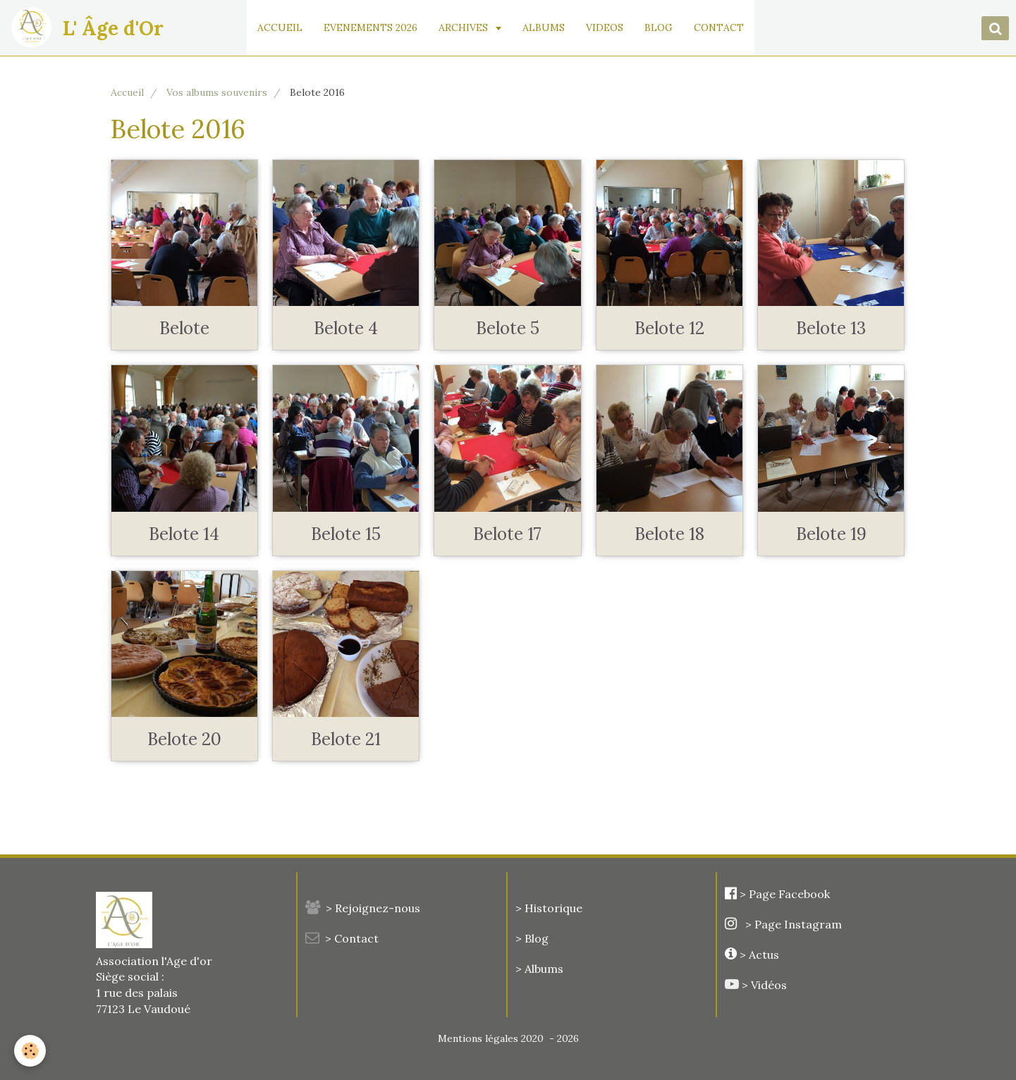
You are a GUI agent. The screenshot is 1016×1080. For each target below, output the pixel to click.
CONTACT (719, 27)
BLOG (659, 27)
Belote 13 (831, 328)
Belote (184, 328)
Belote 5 (507, 328)
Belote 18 (669, 534)
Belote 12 (669, 328)
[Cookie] (30, 1051)
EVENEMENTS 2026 (371, 27)
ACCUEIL (280, 27)
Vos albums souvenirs (216, 92)
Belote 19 (831, 534)
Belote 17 (507, 534)
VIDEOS (605, 27)
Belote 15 (346, 534)
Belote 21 (346, 739)
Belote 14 (184, 534)
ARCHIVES (465, 27)
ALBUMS (544, 27)
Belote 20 (184, 739)
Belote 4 (346, 328)
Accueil (127, 92)
